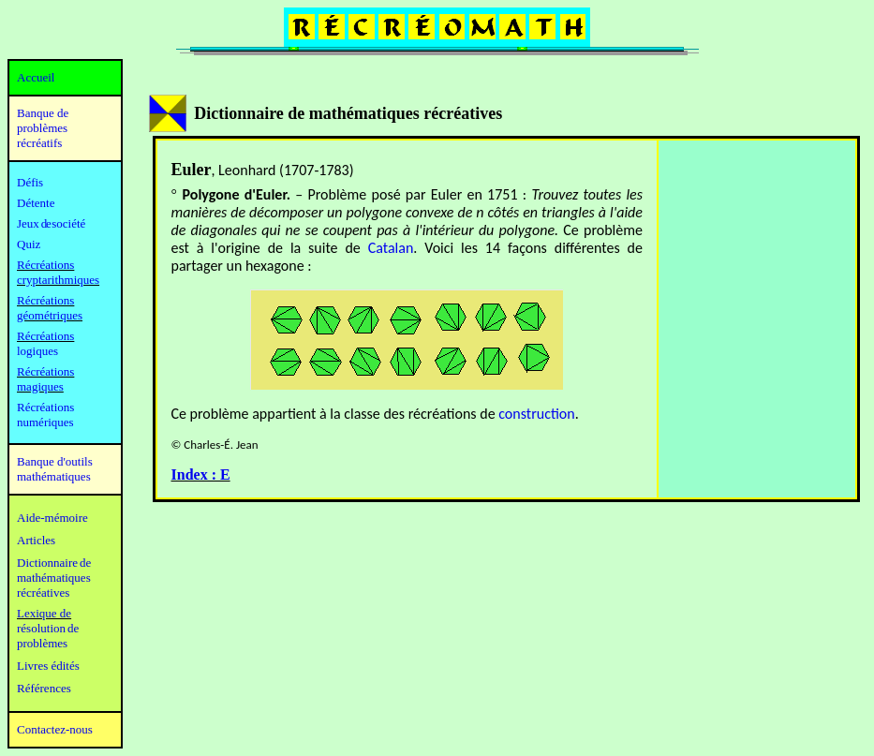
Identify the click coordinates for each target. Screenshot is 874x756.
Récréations (45, 336)
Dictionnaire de (54, 563)
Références (44, 688)
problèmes (42, 643)
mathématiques (54, 578)
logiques (37, 351)
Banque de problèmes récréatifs (42, 128)
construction (536, 413)
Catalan (391, 248)
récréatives (43, 593)
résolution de (48, 628)
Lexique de (44, 613)
